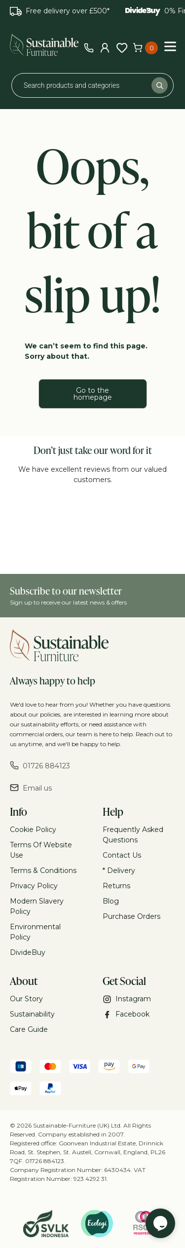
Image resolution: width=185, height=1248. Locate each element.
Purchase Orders (131, 916)
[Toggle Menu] (170, 46)
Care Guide (29, 1029)
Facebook (126, 1014)
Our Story (26, 998)
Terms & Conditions (43, 870)
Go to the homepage (93, 394)
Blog (111, 901)
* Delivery (119, 870)
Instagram (127, 999)
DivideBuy (27, 952)
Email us (31, 788)
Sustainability (32, 1014)
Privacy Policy (34, 885)
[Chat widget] (160, 1223)
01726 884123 (40, 765)
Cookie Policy (33, 829)
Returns (116, 885)
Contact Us (122, 855)
